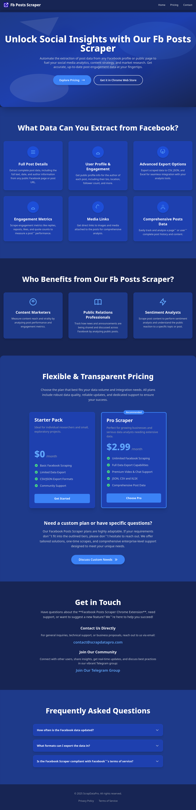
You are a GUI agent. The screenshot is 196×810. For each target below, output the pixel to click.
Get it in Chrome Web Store (118, 80)
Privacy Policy (86, 801)
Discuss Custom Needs (98, 559)
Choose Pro (133, 498)
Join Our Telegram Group (98, 670)
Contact (187, 5)
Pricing (174, 5)
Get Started (62, 498)
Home (161, 5)
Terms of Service (108, 801)
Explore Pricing (72, 80)
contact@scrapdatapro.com (98, 642)
